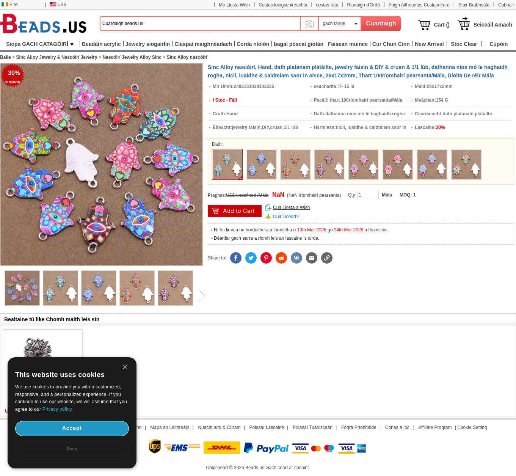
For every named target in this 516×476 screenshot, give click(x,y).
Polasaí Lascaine (266, 427)
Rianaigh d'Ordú (363, 5)
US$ (58, 4)
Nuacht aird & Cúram (219, 427)
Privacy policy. (57, 409)
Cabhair (506, 5)
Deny (72, 449)
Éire (9, 4)
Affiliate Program (435, 427)
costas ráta (327, 5)
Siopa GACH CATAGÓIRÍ (40, 44)
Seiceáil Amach (493, 25)
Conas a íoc (397, 427)
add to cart (235, 211)
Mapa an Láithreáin (170, 427)
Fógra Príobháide (358, 427)
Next (199, 296)
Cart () (442, 25)
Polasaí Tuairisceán (312, 427)
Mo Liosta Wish (234, 5)
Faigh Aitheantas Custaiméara (419, 5)
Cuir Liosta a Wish (291, 207)
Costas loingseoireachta (283, 5)
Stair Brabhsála (473, 5)
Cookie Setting (472, 427)
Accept (72, 428)
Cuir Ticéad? (285, 216)
